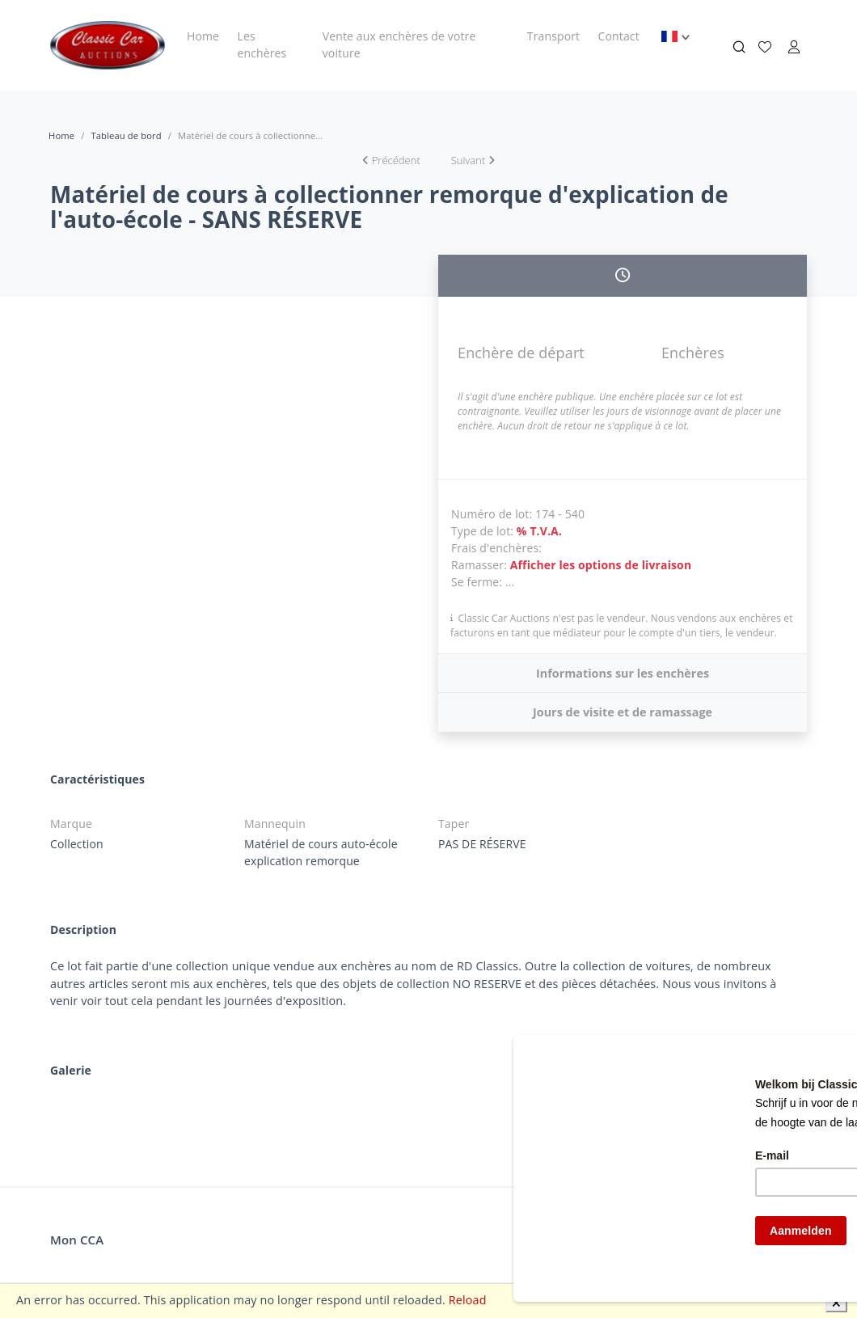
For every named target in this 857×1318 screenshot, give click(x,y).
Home (203, 36)
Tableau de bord (126, 135)
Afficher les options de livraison (601, 564)
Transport (553, 36)
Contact (619, 36)
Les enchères (261, 44)
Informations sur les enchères (622, 673)
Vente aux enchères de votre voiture (399, 44)
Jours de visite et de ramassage (622, 712)
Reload (468, 1299)
